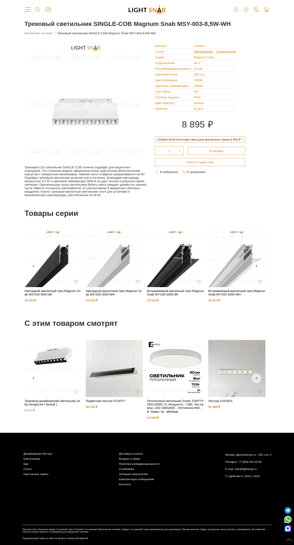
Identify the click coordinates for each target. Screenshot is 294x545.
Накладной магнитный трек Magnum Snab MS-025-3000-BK (52, 292)
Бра (25, 463)
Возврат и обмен (129, 458)
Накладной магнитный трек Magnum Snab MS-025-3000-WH (114, 292)
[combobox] (200, 139)
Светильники (31, 458)
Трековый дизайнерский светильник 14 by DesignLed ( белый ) (52, 402)
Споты (27, 469)
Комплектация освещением (136, 479)
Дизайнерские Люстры (37, 453)
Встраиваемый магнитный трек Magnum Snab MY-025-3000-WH (236, 292)
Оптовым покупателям (133, 474)
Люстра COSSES (220, 401)
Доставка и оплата (131, 453)
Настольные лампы (35, 474)
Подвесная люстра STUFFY (105, 401)
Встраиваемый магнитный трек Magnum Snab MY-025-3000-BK (175, 292)
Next (256, 266)
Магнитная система (38, 33)
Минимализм (203, 51)
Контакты (125, 484)
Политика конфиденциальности (139, 463)
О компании (126, 469)
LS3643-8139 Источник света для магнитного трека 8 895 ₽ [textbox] (199, 139)
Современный (226, 51)
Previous (33, 266)
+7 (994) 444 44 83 (250, 461)
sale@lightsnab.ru (246, 469)
